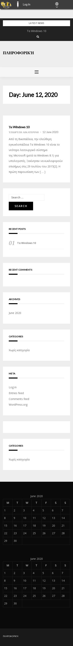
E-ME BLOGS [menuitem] (18, 4)
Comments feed (19, 399)
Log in (13, 387)
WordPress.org (18, 404)
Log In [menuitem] (26, 4)
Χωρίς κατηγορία (19, 350)
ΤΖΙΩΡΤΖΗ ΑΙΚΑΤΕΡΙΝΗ (24, 132)
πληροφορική (18, 52)
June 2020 (15, 313)
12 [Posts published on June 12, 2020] (44, 518)
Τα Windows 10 (36, 31)
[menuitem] (6, 4)
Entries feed (16, 393)
